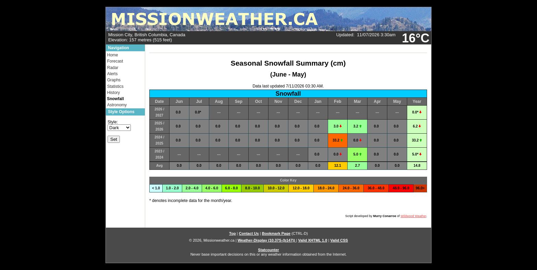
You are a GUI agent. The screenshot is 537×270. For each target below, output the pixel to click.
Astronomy (117, 105)
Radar (112, 67)
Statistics (115, 86)
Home (112, 55)
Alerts (112, 73)
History (113, 92)
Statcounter (268, 250)
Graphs (114, 80)
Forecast (115, 61)
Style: (113, 122)
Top (232, 233)
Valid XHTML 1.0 (312, 240)
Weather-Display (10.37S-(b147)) (267, 240)
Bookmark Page (276, 233)
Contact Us (249, 233)
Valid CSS (339, 240)
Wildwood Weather (413, 216)
